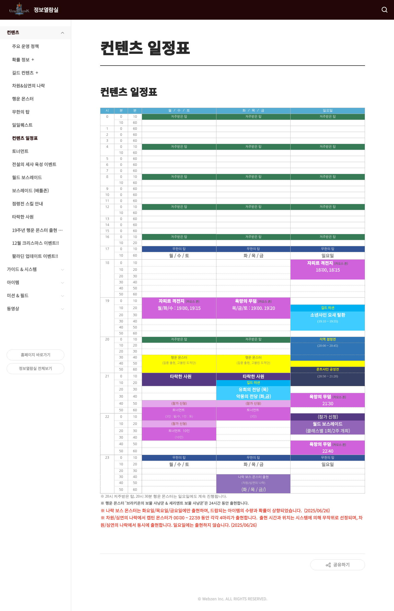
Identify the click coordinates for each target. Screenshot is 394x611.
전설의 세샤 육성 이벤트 (34, 164)
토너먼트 (20, 151)
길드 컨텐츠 (23, 72)
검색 (384, 10)
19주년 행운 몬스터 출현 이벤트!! (41, 230)
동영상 (13, 308)
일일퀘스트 (22, 125)
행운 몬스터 (23, 98)
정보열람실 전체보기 (35, 368)
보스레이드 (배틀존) (30, 190)
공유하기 (341, 564)
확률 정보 (21, 59)
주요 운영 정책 (25, 46)
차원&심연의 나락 (28, 85)
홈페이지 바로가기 (35, 354)
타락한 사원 (23, 216)
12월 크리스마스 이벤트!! (35, 243)
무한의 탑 (21, 111)
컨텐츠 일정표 (25, 138)
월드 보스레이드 (27, 177)
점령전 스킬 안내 (27, 203)
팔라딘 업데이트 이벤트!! (35, 256)
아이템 (13, 282)
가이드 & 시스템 (22, 269)
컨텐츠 (13, 32)
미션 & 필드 (17, 295)
